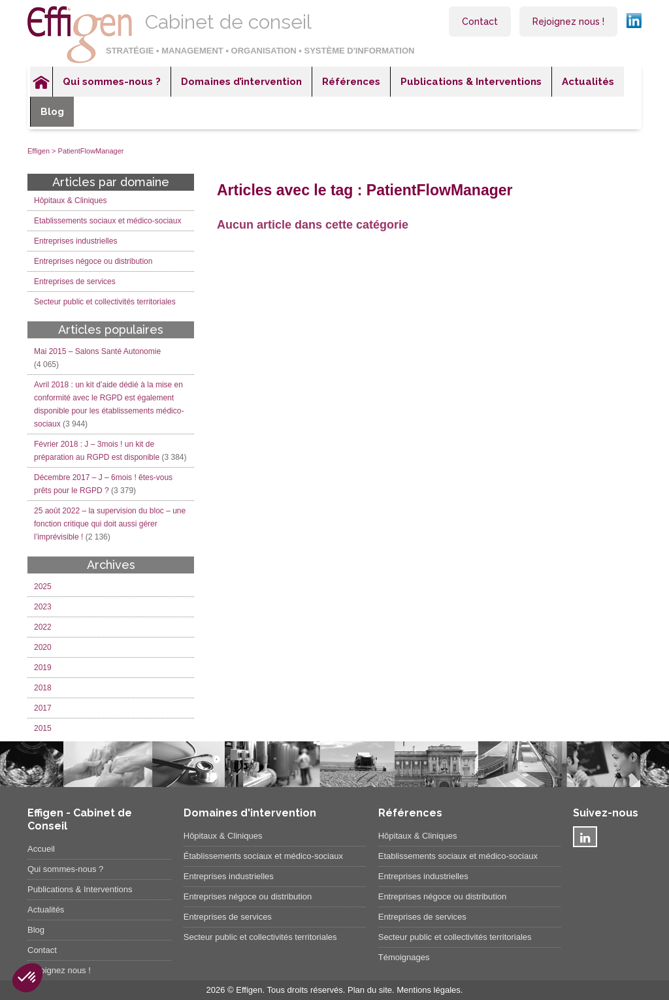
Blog (52, 112)
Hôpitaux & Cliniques (70, 200)
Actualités (588, 82)
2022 (43, 627)
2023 (43, 606)
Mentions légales (429, 990)
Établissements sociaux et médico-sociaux (263, 856)
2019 (43, 667)
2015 (43, 728)
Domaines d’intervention (241, 82)
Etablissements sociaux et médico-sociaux (107, 220)
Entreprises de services (75, 281)
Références (351, 82)
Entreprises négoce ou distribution (93, 261)
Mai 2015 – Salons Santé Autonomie (97, 351)
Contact (480, 21)
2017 (43, 708)
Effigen (38, 151)
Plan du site (370, 990)
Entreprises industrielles (75, 241)
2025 (43, 586)
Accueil (41, 82)
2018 (43, 687)
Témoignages (404, 957)
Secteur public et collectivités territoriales (105, 301)
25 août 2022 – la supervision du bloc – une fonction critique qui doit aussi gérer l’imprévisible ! (110, 523)
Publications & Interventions (471, 82)
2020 (43, 647)
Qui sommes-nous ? (112, 82)
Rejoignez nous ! (568, 21)
